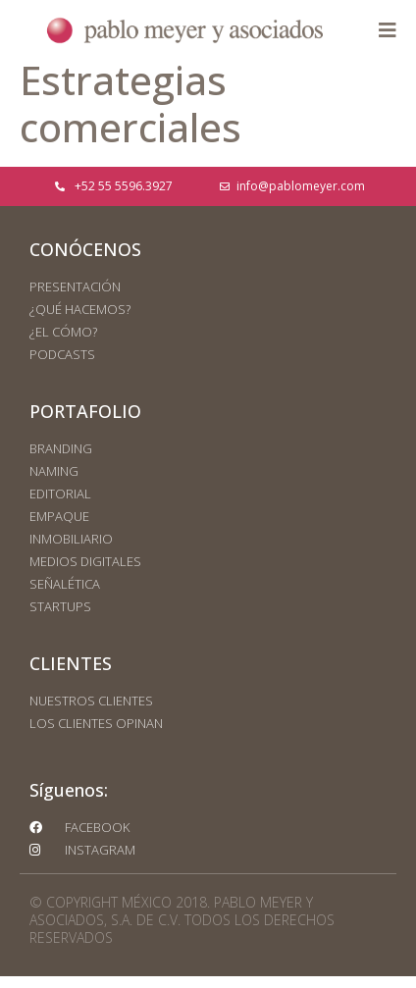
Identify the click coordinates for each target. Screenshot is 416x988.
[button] (387, 31)
